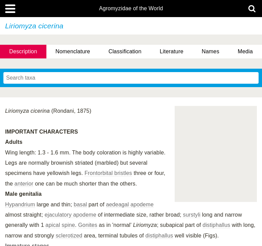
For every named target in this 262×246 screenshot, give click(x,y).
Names (210, 51)
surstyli (191, 215)
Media (245, 51)
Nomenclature (73, 51)
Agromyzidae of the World (131, 8)
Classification (125, 51)
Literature (171, 51)
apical (52, 225)
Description (23, 51)
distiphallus (216, 225)
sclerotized (69, 235)
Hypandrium (20, 204)
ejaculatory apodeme (71, 215)
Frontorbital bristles (108, 173)
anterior (23, 184)
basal (80, 204)
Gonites (87, 225)
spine (68, 225)
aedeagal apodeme (130, 204)
